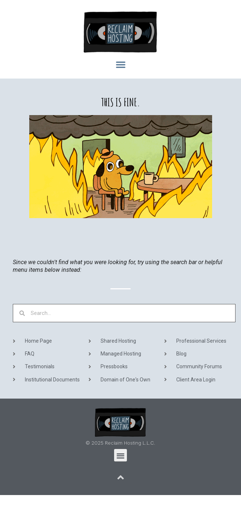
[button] (120, 64)
